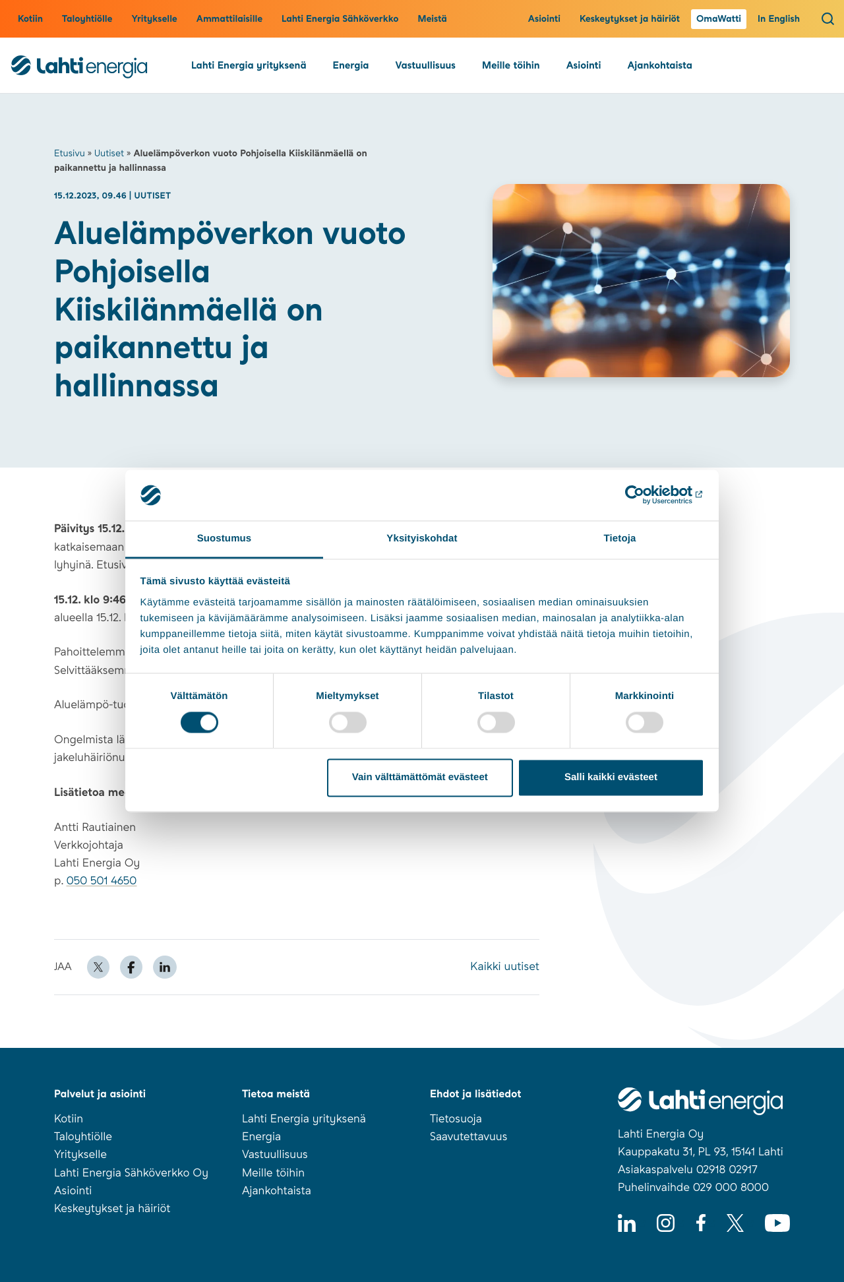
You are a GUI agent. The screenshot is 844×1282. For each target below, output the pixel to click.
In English (779, 19)
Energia (351, 65)
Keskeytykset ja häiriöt (630, 19)
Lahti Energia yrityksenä (249, 65)
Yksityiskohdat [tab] (421, 538)
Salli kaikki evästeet (610, 777)
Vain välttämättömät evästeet (420, 777)
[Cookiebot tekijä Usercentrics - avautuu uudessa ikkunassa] (646, 495)
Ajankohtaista (659, 65)
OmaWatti (718, 19)
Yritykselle (154, 19)
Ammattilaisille (229, 19)
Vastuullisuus (426, 65)
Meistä (432, 19)
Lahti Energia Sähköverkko (340, 19)
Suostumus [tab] (224, 538)
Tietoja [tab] (620, 538)
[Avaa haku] (828, 18)
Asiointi (544, 19)
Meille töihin (511, 65)
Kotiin (30, 19)
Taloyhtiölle (87, 19)
